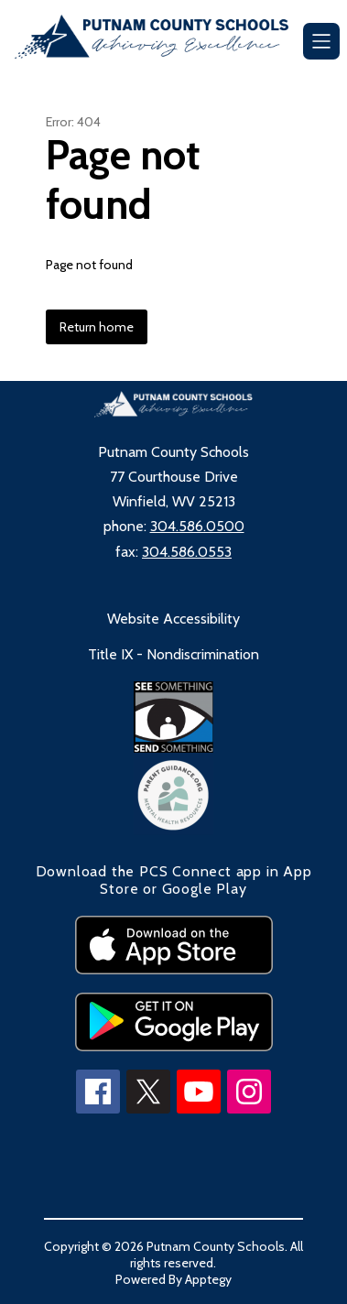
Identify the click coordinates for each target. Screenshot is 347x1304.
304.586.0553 (187, 551)
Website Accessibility (173, 618)
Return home (97, 327)
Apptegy (208, 1279)
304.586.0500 (197, 526)
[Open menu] (321, 41)
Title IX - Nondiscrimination (173, 654)
